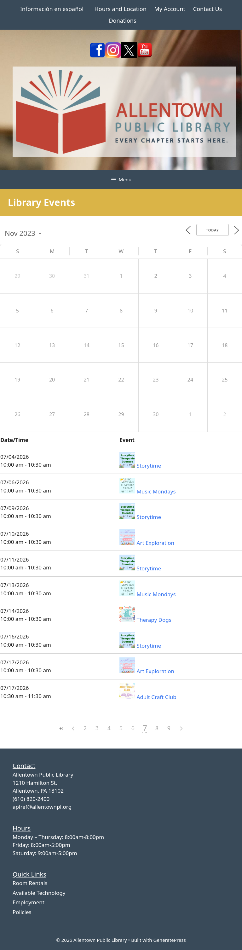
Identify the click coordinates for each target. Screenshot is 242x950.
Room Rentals (30, 883)
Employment (28, 902)
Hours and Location (121, 9)
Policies (22, 912)
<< (61, 728)
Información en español (52, 9)
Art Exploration (156, 542)
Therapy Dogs (154, 619)
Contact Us (207, 9)
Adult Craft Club (156, 697)
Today (212, 230)
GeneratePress (169, 940)
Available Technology (39, 892)
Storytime (149, 465)
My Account (169, 9)
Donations (122, 20)
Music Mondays (156, 491)
